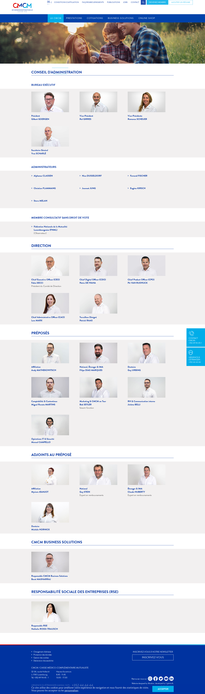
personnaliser (71, 690)
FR (45, 2)
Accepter (163, 688)
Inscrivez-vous (153, 657)
